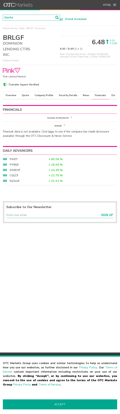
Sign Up (107, 215)
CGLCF (14, 176)
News (86, 95)
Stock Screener (73, 19)
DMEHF (15, 170)
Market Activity (10, 28)
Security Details (68, 95)
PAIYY (14, 159)
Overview (11, 95)
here (51, 132)
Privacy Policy (88, 367)
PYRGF (14, 165)
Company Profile (44, 95)
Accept (60, 404)
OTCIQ (107, 5)
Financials (100, 95)
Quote (25, 95)
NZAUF (15, 181)
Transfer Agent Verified (23, 84)
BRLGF (29, 28)
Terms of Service (49, 385)
